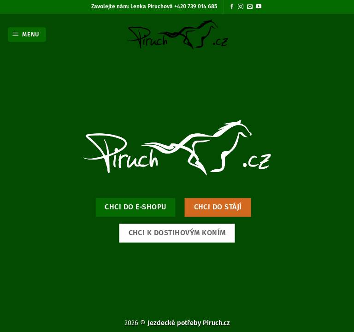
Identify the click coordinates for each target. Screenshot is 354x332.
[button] (27, 34)
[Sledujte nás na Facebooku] (232, 7)
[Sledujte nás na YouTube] (258, 7)
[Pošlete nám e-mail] (250, 7)
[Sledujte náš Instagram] (240, 7)
